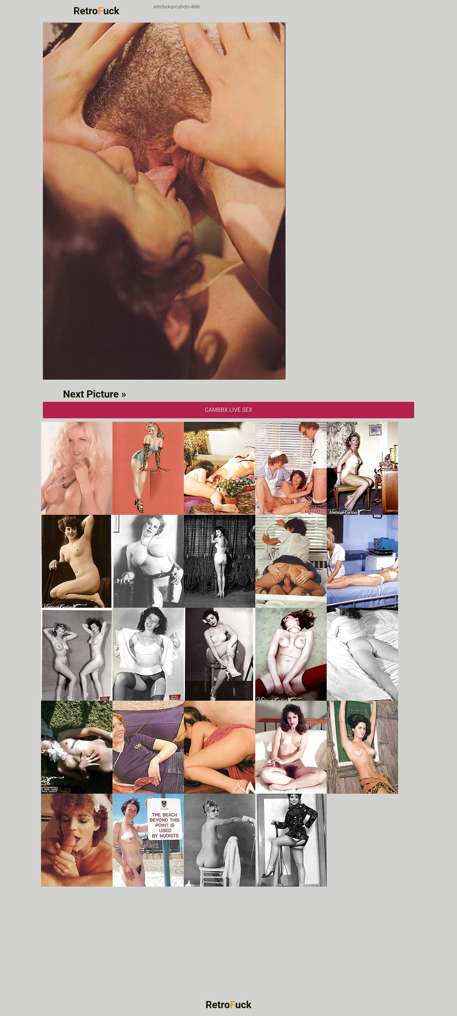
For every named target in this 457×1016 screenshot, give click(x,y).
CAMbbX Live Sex (228, 409)
